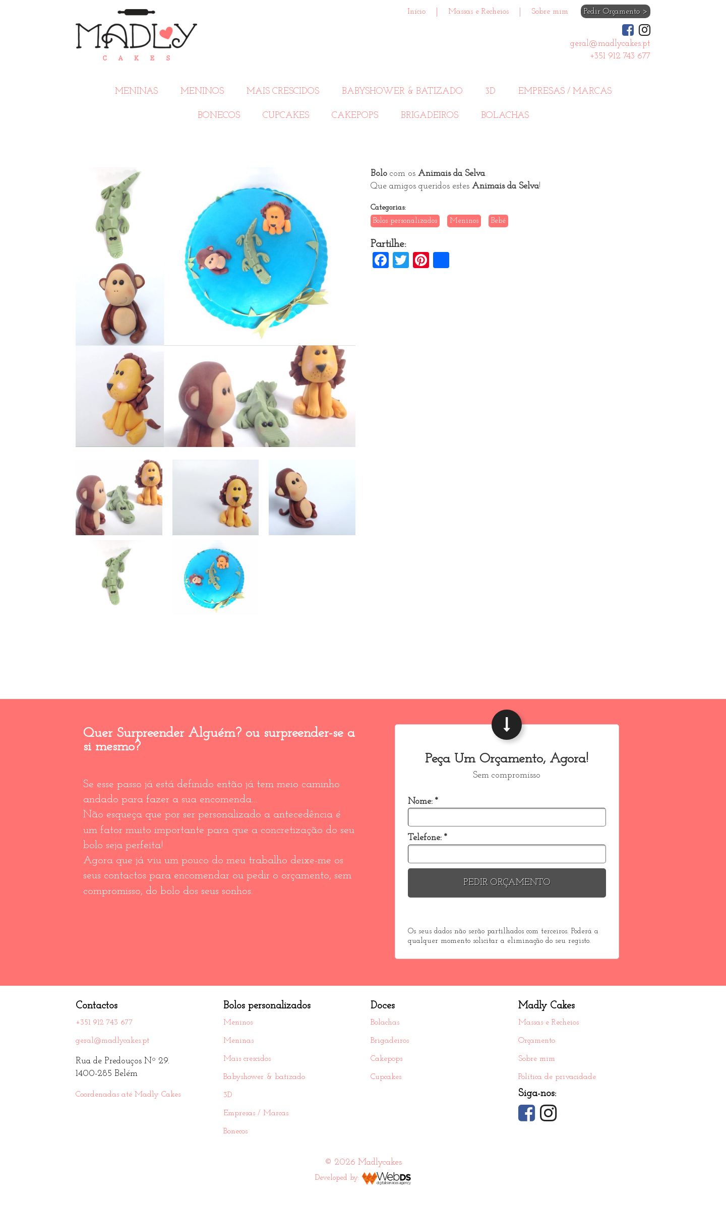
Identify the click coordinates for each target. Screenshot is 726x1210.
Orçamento (536, 1041)
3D (491, 91)
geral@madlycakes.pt (112, 1041)
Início (416, 12)
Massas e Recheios (478, 12)
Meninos (202, 91)
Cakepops (355, 115)
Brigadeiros (429, 115)
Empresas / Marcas (565, 91)
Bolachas (505, 115)
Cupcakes (286, 115)
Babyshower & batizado (402, 91)
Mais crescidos (283, 91)
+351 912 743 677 (104, 1022)
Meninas (136, 91)
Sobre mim (549, 12)
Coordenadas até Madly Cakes (128, 1095)
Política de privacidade (557, 1077)
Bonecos (219, 115)
